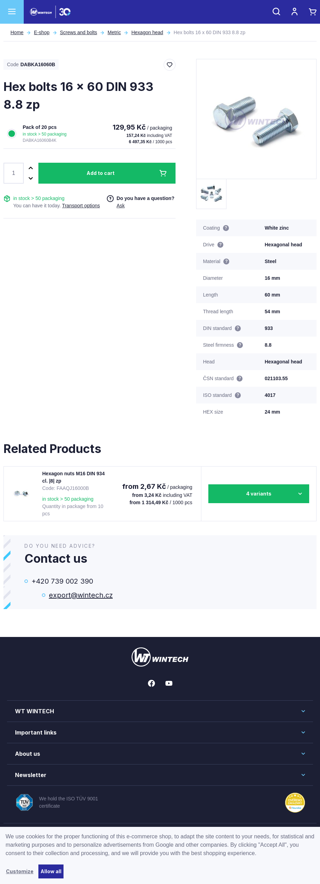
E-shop (41, 32)
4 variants (258, 494)
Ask (121, 205)
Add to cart (100, 173)
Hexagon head (147, 32)
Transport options (81, 205)
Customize (20, 871)
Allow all (50, 871)
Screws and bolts (78, 32)
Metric (114, 32)
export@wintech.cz (81, 595)
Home (16, 32)
